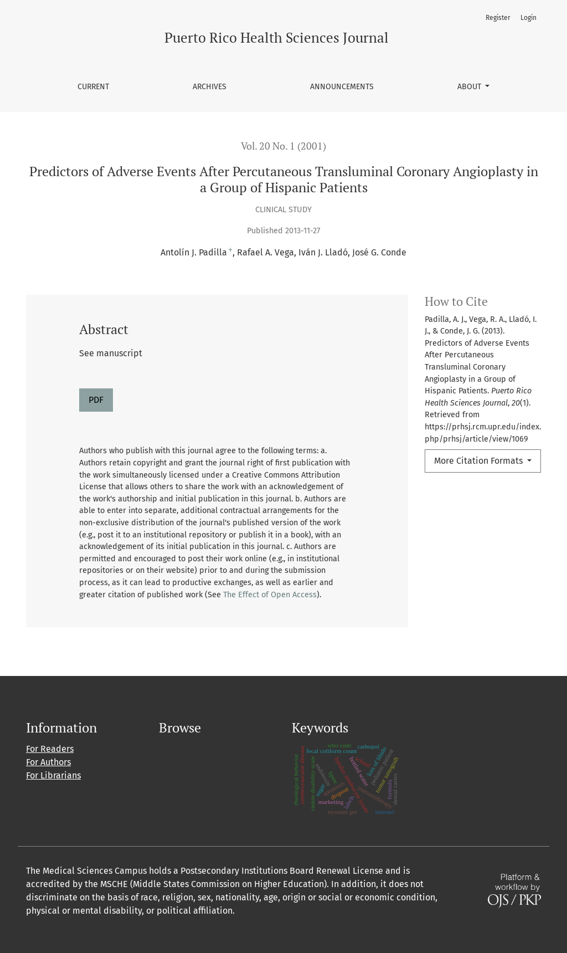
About (470, 86)
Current (93, 86)
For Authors (48, 762)
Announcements (342, 86)
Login (528, 18)
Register (498, 18)
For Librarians (53, 775)
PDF (96, 399)
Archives (209, 86)
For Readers (50, 749)
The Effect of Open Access (270, 595)
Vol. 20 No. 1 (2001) (283, 146)
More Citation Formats (479, 460)
